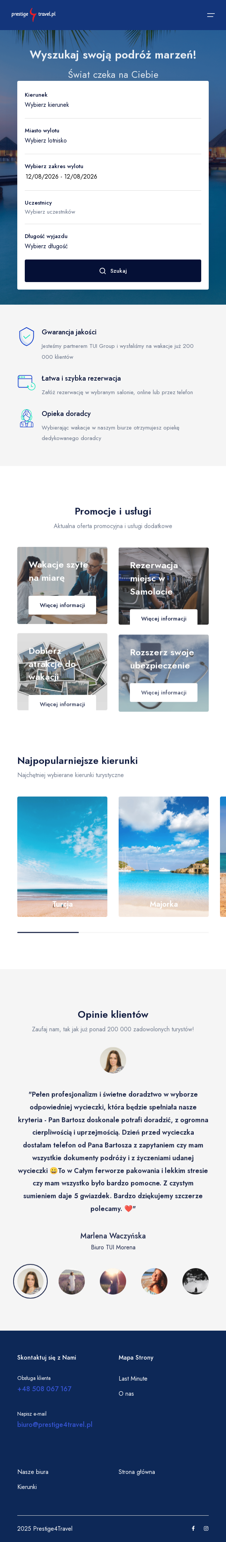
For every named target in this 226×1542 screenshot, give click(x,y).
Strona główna (137, 1472)
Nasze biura (32, 1472)
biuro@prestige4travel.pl (54, 1425)
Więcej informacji (62, 611)
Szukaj (113, 271)
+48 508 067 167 (44, 1389)
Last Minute (133, 1378)
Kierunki (27, 1487)
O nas (126, 1393)
